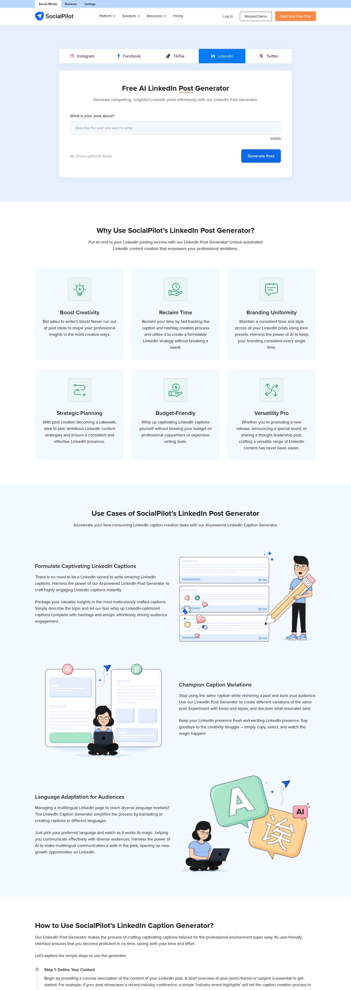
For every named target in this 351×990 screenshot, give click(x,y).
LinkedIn (222, 56)
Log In (228, 16)
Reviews (71, 4)
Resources (154, 15)
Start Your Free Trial (295, 16)
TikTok (175, 56)
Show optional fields (94, 156)
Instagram (82, 56)
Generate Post (261, 156)
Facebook (129, 56)
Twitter (268, 56)
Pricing (178, 15)
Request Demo (256, 16)
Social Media (48, 4)
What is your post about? (92, 116)
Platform (105, 15)
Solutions (129, 15)
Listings (90, 4)
